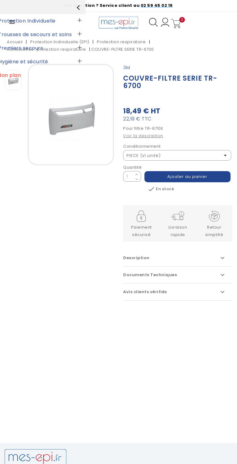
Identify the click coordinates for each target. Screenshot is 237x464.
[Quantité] (128, 176)
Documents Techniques (174, 275)
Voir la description (143, 136)
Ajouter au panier (188, 176)
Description (174, 258)
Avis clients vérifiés (174, 292)
